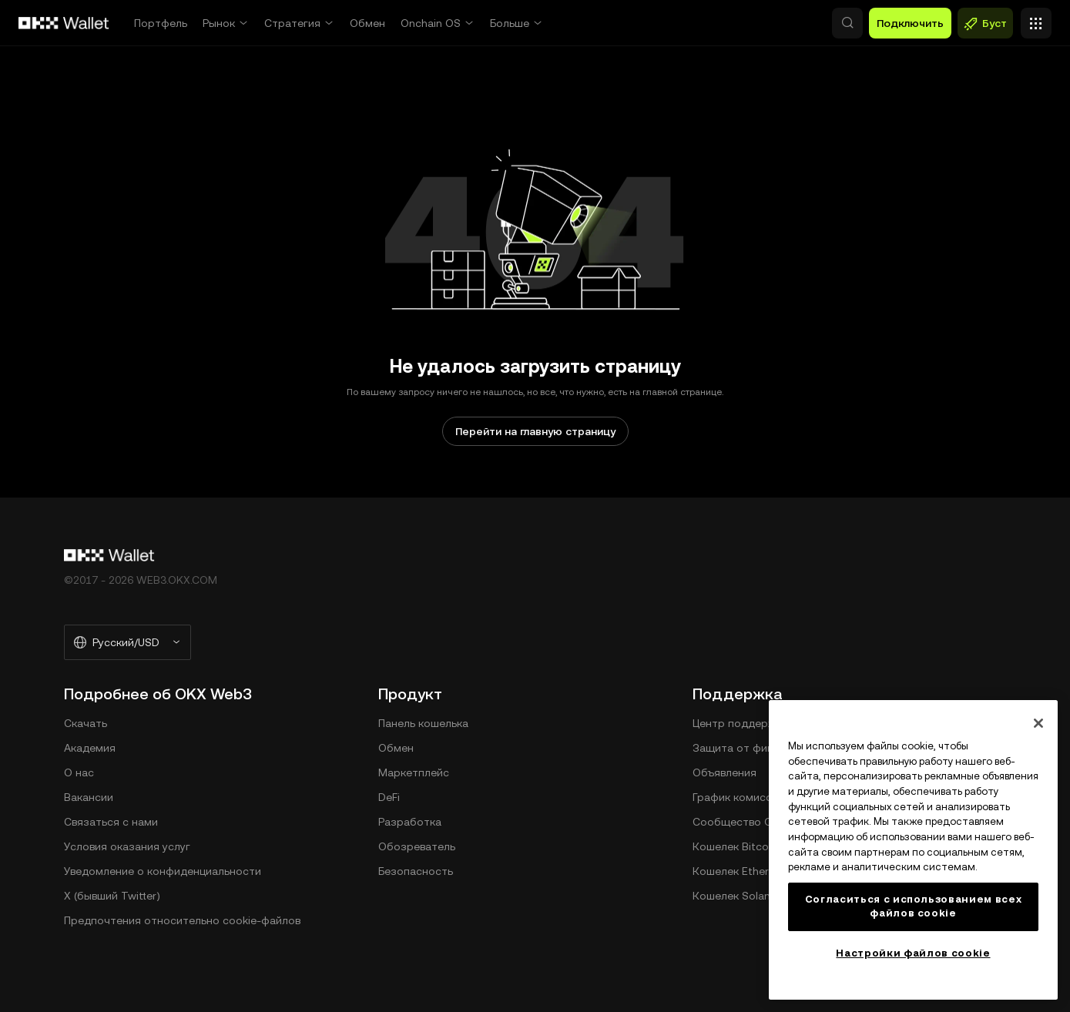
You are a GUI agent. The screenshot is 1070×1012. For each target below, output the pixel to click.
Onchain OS (431, 23)
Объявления (724, 772)
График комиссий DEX (750, 797)
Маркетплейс (413, 772)
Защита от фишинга (746, 748)
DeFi (389, 797)
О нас (79, 772)
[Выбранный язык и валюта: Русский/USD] (127, 642)
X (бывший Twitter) (112, 896)
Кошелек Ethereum (742, 871)
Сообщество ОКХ (740, 822)
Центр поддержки (740, 723)
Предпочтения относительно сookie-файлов (182, 920)
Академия (90, 748)
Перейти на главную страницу (535, 431)
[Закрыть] (1038, 723)
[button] (781, 23)
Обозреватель (416, 846)
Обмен (367, 23)
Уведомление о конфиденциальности (162, 871)
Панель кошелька (423, 723)
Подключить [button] (910, 23)
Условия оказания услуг (127, 846)
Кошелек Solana (735, 896)
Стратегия (292, 23)
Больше (509, 23)
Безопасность (415, 871)
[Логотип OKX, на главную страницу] (63, 23)
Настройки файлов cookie (913, 953)
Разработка (409, 822)
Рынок (219, 23)
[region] (913, 850)
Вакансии (88, 797)
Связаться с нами (111, 822)
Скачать (85, 723)
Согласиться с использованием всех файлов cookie (913, 906)
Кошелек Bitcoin (735, 846)
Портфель (160, 23)
